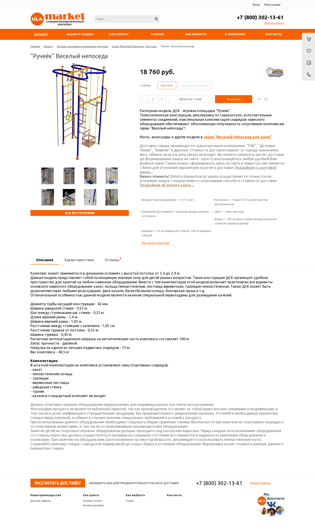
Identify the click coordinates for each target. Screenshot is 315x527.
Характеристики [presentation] (79, 260)
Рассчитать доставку (58, 483)
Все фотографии (79, 213)
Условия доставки (93, 505)
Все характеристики (155, 242)
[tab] (44, 260)
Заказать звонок (274, 23)
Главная (35, 46)
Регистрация (272, 4)
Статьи (130, 500)
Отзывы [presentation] (113, 259)
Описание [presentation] (44, 260)
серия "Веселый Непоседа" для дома (134, 46)
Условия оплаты (92, 500)
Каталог (48, 46)
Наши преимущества (45, 495)
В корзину (233, 99)
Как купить (91, 495)
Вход (256, 4)
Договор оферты (40, 500)
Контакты (174, 495)
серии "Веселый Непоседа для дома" (238, 137)
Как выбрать (135, 495)
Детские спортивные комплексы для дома (82, 46)
